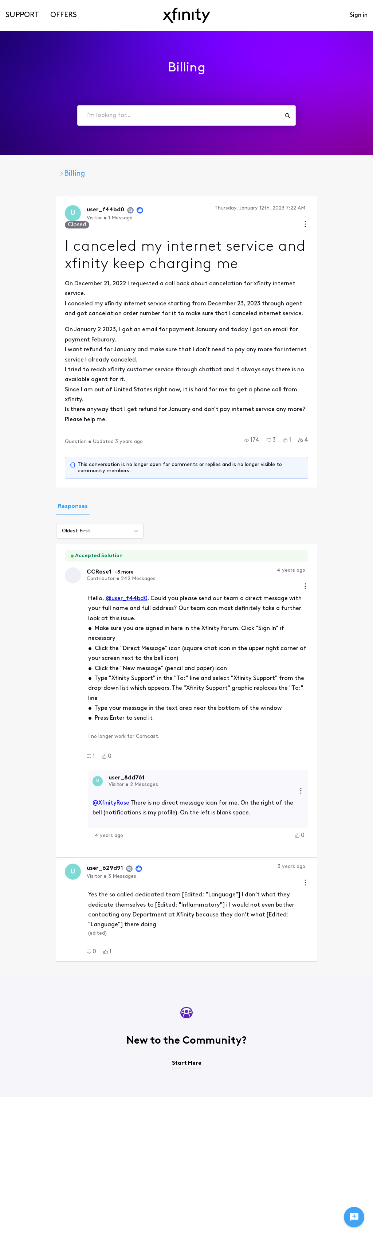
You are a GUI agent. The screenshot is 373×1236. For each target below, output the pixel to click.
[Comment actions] (346, 509)
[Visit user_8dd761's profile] (56, 683)
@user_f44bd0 (85, 530)
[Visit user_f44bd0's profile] (32, 214)
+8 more (84, 511)
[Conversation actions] (346, 209)
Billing (196, 173)
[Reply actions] (342, 683)
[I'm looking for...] (287, 115)
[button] (293, 384)
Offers (63, 15)
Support (22, 15)
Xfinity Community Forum (59, 173)
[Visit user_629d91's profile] (32, 766)
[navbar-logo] (186, 15)
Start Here (186, 941)
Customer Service (145, 173)
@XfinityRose (69, 697)
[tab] (31, 445)
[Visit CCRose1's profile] (32, 514)
